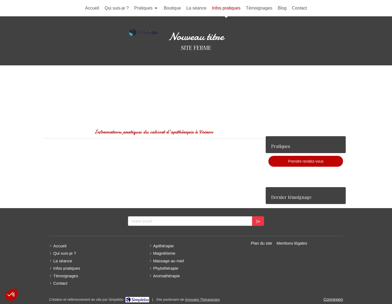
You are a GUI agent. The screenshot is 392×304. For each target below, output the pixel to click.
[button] (11, 294)
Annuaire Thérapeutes (202, 299)
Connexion (333, 299)
